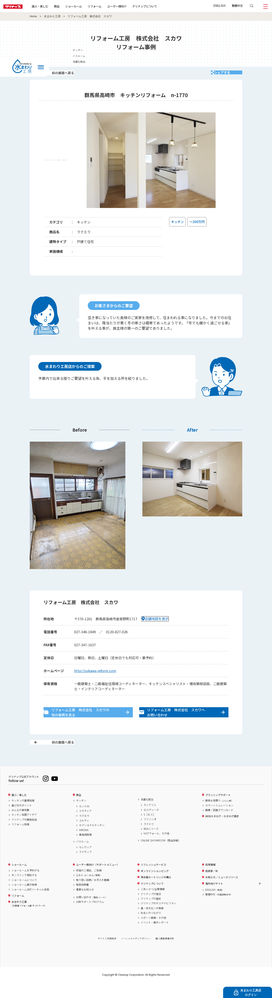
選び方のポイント (21, 820)
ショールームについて (24, 894)
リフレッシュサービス (153, 879)
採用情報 (210, 879)
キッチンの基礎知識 (22, 815)
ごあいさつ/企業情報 (153, 904)
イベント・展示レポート (155, 937)
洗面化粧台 (232, 61)
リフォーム (108, 6)
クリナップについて (158, 6)
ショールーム (87, 6)
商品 (78, 809)
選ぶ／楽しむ (19, 809)
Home (33, 16)
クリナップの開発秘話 (24, 834)
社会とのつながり (151, 928)
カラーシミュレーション (219, 820)
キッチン (231, 50)
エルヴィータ (151, 824)
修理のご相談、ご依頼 (89, 885)
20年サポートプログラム (90, 917)
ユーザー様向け (130, 6)
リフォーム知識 (20, 839)
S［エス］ (149, 829)
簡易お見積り (219, 815)
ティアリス (150, 820)
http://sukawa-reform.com (95, 676)
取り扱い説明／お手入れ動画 (92, 894)
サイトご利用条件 (107, 953)
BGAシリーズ (151, 843)
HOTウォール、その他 (156, 848)
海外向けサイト (214, 898)
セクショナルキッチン (92, 840)
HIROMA (83, 845)
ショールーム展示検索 (24, 899)
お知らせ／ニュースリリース (221, 892)
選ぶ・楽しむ (53, 6)
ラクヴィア (85, 867)
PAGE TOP (136, 974)
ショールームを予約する (25, 885)
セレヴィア (85, 862)
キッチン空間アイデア (24, 829)
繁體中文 (237, 5)
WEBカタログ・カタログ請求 (222, 831)
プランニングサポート (218, 809)
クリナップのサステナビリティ (158, 918)
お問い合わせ (91, 912)
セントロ (84, 821)
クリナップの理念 (151, 908)
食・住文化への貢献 (152, 923)
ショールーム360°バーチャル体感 (30, 904)
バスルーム (232, 56)
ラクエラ (84, 830)
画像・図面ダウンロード (219, 825)
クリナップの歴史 (151, 913)
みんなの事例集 (20, 825)
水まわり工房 (52, 16)
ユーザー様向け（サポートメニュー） (97, 879)
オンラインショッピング (155, 886)
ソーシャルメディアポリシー (136, 953)
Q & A (89, 890)
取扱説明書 (82, 899)
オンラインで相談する (24, 890)
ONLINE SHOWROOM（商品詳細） (161, 855)
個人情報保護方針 (165, 953)
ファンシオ (150, 834)
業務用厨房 (85, 849)
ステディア (85, 826)
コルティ (84, 835)
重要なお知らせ (85, 904)
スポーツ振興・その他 (153, 932)
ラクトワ (149, 839)
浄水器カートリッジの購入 (156, 892)
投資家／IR (211, 886)
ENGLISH (219, 5)
